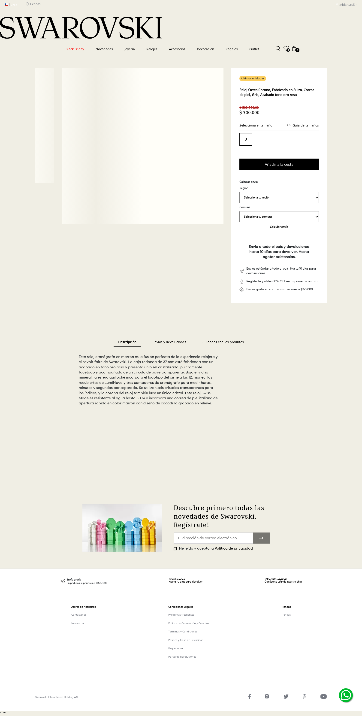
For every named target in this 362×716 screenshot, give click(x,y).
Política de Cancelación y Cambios (188, 623)
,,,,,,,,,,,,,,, (279, 197)
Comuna (279, 213)
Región (279, 194)
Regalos (232, 49)
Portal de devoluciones (182, 656)
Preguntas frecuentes (181, 614)
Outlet (254, 49)
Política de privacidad (234, 548)
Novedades (104, 49)
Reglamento (175, 648)
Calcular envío (279, 227)
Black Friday (75, 49)
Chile (11, 5)
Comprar (279, 164)
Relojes (151, 49)
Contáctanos (78, 614)
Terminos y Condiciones (182, 631)
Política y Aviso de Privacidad (185, 640)
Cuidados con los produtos (223, 342)
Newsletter (77, 623)
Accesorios (177, 49)
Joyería (129, 49)
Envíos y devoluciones (169, 342)
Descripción (127, 342)
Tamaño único (245, 139)
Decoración (205, 49)
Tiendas (33, 4)
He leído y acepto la (215, 548)
